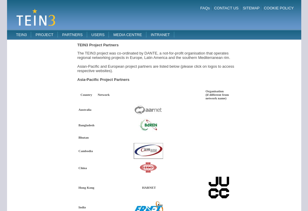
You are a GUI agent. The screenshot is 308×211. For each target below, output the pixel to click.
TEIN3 (21, 35)
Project (44, 35)
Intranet (160, 35)
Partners (72, 35)
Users (98, 35)
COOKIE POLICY (279, 8)
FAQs (205, 8)
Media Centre (127, 35)
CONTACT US (226, 8)
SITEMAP (251, 8)
